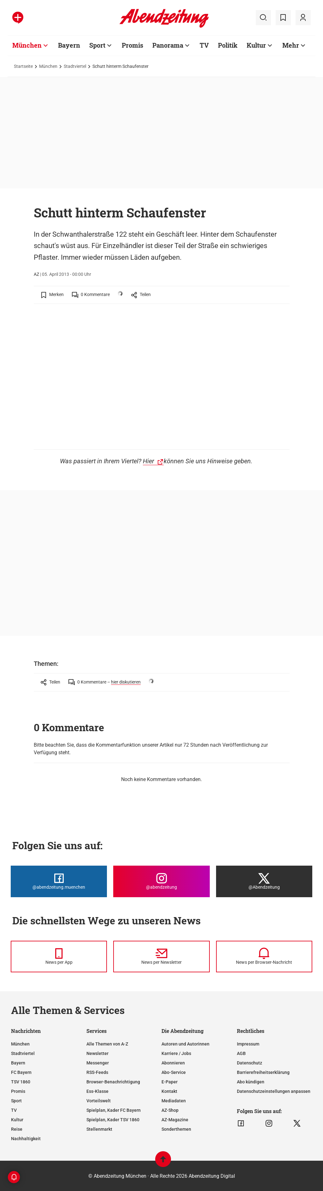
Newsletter (97, 1053)
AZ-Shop (170, 1110)
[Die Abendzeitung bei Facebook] (59, 881)
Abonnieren (173, 1062)
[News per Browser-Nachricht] (264, 956)
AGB (241, 1053)
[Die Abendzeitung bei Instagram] (161, 881)
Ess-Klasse (97, 1091)
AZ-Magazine (175, 1119)
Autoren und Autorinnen (185, 1043)
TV (204, 45)
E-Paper (170, 1081)
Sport (97, 45)
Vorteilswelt (98, 1100)
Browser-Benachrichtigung (113, 1081)
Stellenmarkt (99, 1129)
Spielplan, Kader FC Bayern (113, 1110)
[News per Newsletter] (161, 956)
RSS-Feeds (97, 1072)
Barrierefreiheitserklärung (263, 1072)
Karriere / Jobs (176, 1053)
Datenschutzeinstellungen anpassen (273, 1091)
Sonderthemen (176, 1129)
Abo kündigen (250, 1081)
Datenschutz (249, 1062)
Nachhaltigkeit (26, 1138)
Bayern (69, 45)
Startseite (23, 66)
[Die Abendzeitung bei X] (264, 881)
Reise (16, 1129)
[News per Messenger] (59, 956)
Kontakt (169, 1091)
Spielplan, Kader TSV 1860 (112, 1119)
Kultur (256, 45)
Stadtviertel (75, 66)
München (27, 45)
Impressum (248, 1043)
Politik (228, 45)
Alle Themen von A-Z (107, 1043)
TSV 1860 (20, 1081)
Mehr (290, 45)
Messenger (97, 1062)
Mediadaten (174, 1100)
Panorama (167, 45)
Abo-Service (174, 1072)
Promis (132, 45)
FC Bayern (21, 1072)
